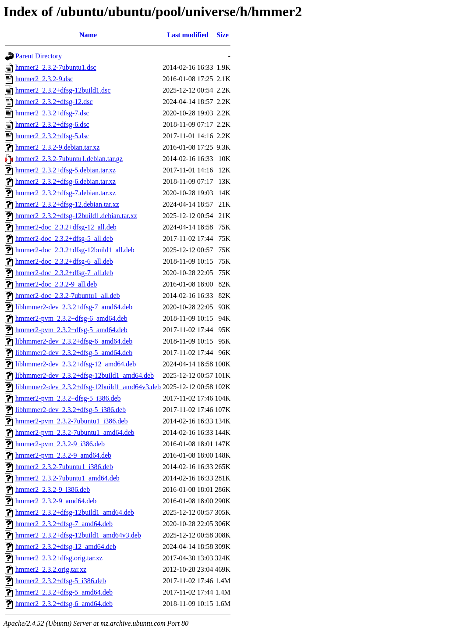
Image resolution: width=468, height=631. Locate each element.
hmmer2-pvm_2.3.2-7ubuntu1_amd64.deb (75, 432)
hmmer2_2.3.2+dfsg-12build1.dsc (62, 90)
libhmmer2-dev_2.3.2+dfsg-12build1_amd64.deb (84, 375)
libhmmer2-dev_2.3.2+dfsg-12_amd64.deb (75, 364)
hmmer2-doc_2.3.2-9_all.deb (56, 284)
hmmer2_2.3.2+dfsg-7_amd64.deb (64, 523)
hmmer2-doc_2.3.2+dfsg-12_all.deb (66, 227)
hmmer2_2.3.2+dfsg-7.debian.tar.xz (65, 193)
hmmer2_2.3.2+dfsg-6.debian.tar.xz (65, 181)
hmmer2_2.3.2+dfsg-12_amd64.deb (65, 546)
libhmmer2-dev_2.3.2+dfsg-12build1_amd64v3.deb (88, 387)
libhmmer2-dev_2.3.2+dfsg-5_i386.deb (70, 409)
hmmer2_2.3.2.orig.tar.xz (50, 569)
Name (88, 35)
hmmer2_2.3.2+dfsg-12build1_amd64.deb (74, 512)
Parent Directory (38, 56)
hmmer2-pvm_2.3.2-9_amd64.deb (63, 455)
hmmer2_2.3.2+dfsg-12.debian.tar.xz (67, 204)
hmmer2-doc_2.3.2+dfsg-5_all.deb (64, 238)
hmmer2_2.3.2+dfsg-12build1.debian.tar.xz (76, 215)
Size (222, 35)
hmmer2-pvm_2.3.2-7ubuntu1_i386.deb (71, 421)
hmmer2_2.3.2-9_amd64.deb (55, 501)
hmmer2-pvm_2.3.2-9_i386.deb (60, 444)
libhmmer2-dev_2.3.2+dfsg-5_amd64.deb (73, 352)
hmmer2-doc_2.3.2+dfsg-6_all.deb (64, 261)
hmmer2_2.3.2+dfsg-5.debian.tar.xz (65, 170)
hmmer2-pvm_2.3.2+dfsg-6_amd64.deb (71, 318)
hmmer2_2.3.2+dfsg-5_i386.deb (60, 580)
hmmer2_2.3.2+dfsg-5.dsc (52, 136)
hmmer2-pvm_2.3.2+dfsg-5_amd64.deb (71, 329)
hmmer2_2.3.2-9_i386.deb (52, 489)
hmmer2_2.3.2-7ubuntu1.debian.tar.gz (69, 158)
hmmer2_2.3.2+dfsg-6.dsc (52, 124)
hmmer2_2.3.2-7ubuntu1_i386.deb (64, 466)
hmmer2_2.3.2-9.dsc (44, 78)
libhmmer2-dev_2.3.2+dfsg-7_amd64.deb (73, 307)
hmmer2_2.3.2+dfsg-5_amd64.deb (64, 592)
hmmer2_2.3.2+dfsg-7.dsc (52, 113)
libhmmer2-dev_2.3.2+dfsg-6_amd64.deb (73, 341)
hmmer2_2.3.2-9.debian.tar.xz (57, 147)
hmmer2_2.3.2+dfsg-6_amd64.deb (64, 603)
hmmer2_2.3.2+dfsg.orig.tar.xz (59, 558)
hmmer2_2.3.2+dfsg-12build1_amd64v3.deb (78, 535)
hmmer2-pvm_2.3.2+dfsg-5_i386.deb (68, 398)
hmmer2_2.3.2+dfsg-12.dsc (54, 101)
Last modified (188, 35)
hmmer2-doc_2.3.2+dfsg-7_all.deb (64, 272)
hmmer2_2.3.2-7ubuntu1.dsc (55, 67)
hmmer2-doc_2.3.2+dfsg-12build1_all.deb (75, 250)
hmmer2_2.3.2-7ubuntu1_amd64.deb (67, 478)
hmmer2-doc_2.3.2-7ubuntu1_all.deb (67, 295)
